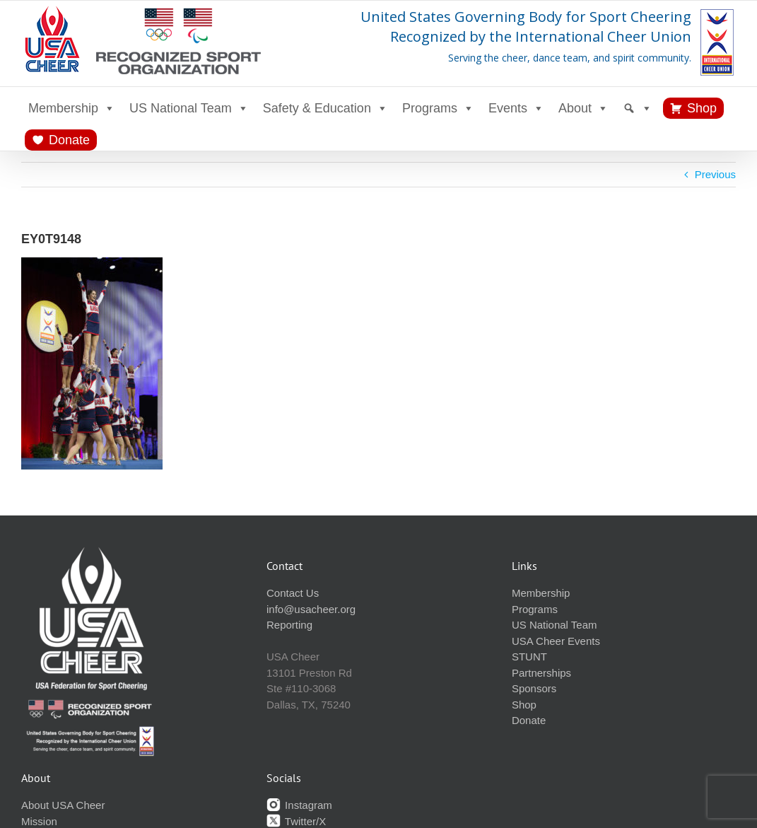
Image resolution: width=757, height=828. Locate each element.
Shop (702, 108)
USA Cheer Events (556, 641)
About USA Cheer (63, 805)
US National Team (189, 108)
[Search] (637, 108)
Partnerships (541, 673)
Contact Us (292, 593)
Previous (715, 174)
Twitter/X (296, 821)
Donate (69, 140)
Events (516, 108)
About (583, 108)
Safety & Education (325, 108)
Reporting (289, 625)
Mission (39, 821)
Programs (438, 108)
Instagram (299, 805)
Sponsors (534, 688)
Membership (71, 108)
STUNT (529, 657)
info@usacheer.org (311, 609)
